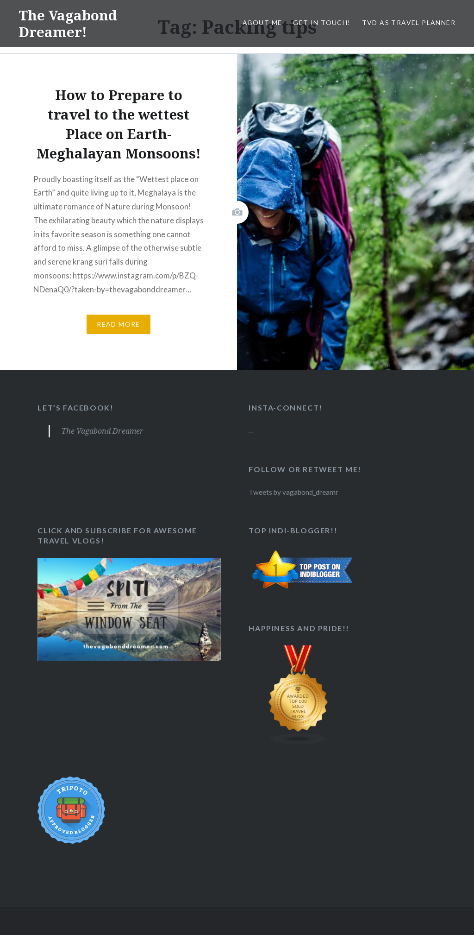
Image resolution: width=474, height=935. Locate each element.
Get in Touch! (321, 22)
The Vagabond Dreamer (102, 431)
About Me (262, 22)
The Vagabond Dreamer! (68, 23)
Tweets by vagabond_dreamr (293, 492)
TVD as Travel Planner (408, 22)
